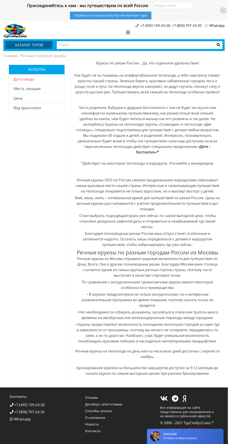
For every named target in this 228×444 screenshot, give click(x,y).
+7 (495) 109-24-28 (27, 404)
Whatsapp (20, 419)
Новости (92, 424)
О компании (95, 417)
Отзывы (91, 397)
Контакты (93, 431)
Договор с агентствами (103, 404)
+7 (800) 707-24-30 (27, 411)
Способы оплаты (98, 411)
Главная (10, 55)
